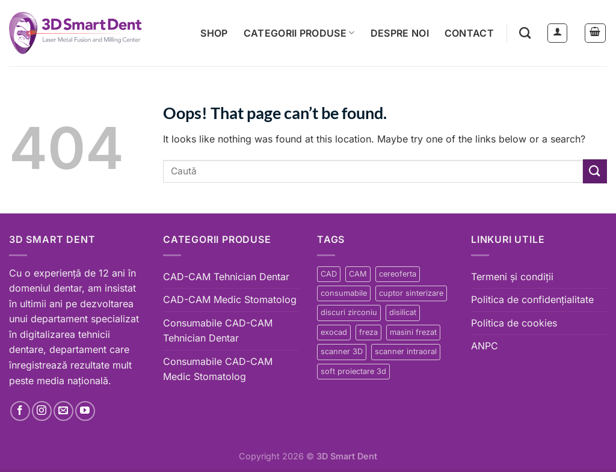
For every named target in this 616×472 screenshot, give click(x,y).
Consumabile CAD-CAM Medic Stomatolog (218, 369)
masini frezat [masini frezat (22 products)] (413, 332)
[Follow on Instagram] (42, 411)
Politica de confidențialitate (532, 299)
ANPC (484, 346)
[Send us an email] (63, 411)
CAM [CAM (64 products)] (358, 273)
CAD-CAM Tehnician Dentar (226, 277)
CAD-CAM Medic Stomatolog (230, 299)
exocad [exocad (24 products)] (334, 332)
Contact (469, 33)
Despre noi (400, 33)
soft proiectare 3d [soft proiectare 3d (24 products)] (353, 371)
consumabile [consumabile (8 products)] (344, 293)
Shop (213, 33)
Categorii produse (299, 33)
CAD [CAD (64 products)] (329, 273)
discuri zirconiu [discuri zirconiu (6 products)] (349, 312)
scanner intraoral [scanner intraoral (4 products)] (406, 351)
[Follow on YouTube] (85, 411)
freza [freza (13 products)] (368, 332)
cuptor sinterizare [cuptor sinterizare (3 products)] (411, 293)
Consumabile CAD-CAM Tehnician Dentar (218, 331)
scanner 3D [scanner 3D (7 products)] (342, 351)
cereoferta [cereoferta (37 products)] (397, 273)
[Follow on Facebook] (20, 411)
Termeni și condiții (512, 277)
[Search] (525, 33)
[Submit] (595, 171)
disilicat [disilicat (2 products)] (402, 312)
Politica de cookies (514, 323)
